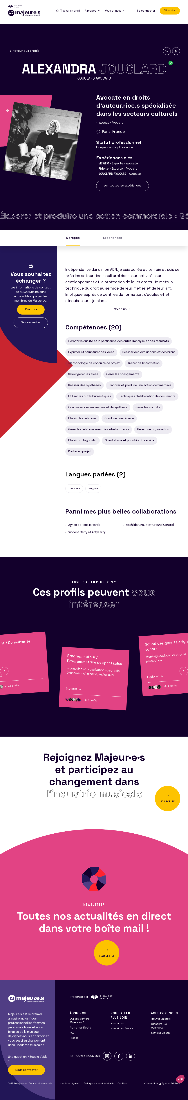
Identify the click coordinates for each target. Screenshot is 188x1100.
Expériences (112, 238)
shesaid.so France (122, 1028)
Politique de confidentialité (99, 1084)
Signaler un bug (160, 1033)
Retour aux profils (24, 51)
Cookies (122, 1084)
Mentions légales (69, 1084)
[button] (4, 671)
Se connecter (146, 11)
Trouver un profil (161, 1019)
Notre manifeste (80, 1028)
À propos (73, 238)
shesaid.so (117, 1023)
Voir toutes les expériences (122, 185)
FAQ (72, 1033)
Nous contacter (26, 1070)
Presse (74, 1038)
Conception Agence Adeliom (162, 1084)
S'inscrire (170, 10)
